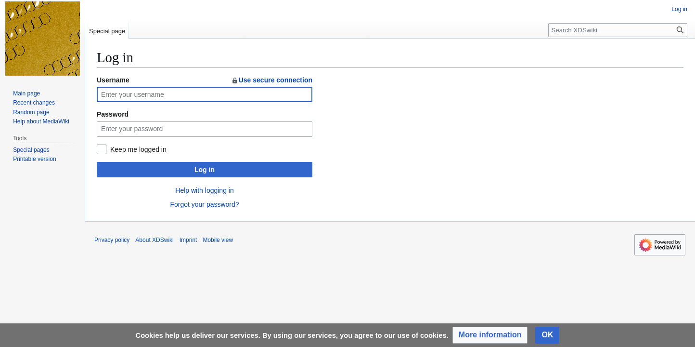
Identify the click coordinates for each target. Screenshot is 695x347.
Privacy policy (111, 240)
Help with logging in (204, 190)
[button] (490, 335)
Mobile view (218, 240)
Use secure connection (271, 80)
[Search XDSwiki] (617, 30)
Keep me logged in (138, 149)
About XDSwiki (154, 240)
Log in (204, 170)
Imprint (188, 240)
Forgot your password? (204, 204)
